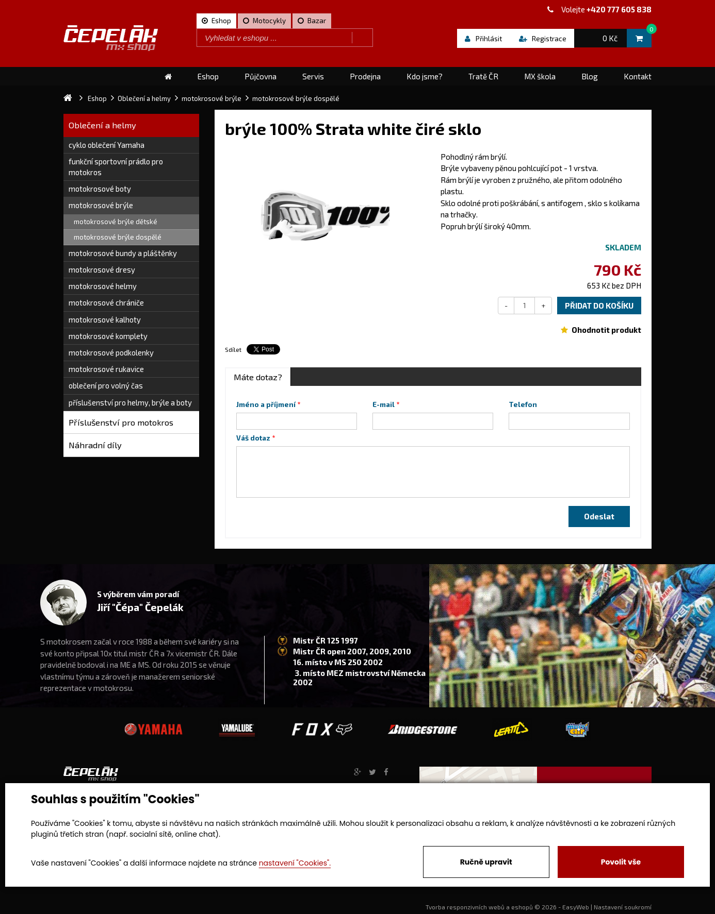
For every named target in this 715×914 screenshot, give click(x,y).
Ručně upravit (486, 862)
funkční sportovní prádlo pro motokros (116, 167)
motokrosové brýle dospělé (117, 237)
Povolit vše (621, 862)
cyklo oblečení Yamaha (106, 144)
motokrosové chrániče (106, 302)
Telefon (523, 404)
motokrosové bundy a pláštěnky (123, 253)
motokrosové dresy (102, 269)
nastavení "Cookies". (295, 863)
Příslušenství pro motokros (121, 422)
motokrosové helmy (103, 286)
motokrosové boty (100, 188)
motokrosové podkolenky (111, 352)
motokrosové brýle (101, 205)
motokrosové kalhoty (105, 319)
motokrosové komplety (108, 336)
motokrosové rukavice (106, 369)
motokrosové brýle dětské (115, 221)
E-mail (383, 404)
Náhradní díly (95, 445)
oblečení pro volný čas (106, 385)
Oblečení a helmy (102, 125)
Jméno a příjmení (266, 404)
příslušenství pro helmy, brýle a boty (130, 402)
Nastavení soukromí (623, 906)
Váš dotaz (253, 438)
